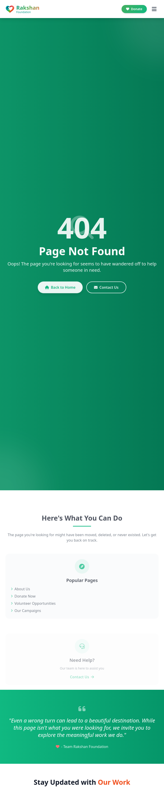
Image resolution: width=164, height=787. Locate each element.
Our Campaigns (26, 618)
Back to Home (60, 291)
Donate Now (23, 603)
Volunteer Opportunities (33, 611)
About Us (20, 596)
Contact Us (106, 291)
